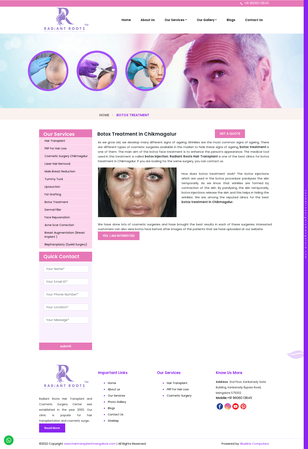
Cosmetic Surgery (179, 396)
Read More (52, 428)
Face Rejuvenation (57, 217)
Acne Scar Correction (59, 225)
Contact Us (254, 20)
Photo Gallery (117, 402)
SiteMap (113, 421)
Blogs (231, 20)
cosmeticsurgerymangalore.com (305, 224)
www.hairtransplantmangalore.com (90, 444)
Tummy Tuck (54, 179)
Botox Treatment (56, 202)
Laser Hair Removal (57, 164)
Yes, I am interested (119, 235)
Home (126, 20)
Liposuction (52, 187)
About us (114, 389)
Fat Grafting (53, 194)
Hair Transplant (55, 141)
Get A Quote (230, 133)
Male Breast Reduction (60, 171)
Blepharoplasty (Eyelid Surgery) (66, 244)
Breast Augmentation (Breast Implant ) (65, 235)
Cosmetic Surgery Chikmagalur (66, 156)
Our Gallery (205, 20)
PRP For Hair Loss (56, 148)
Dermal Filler (53, 210)
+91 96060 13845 (256, 3)
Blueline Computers (254, 444)
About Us (148, 20)
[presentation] (69, 335)
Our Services (174, 20)
